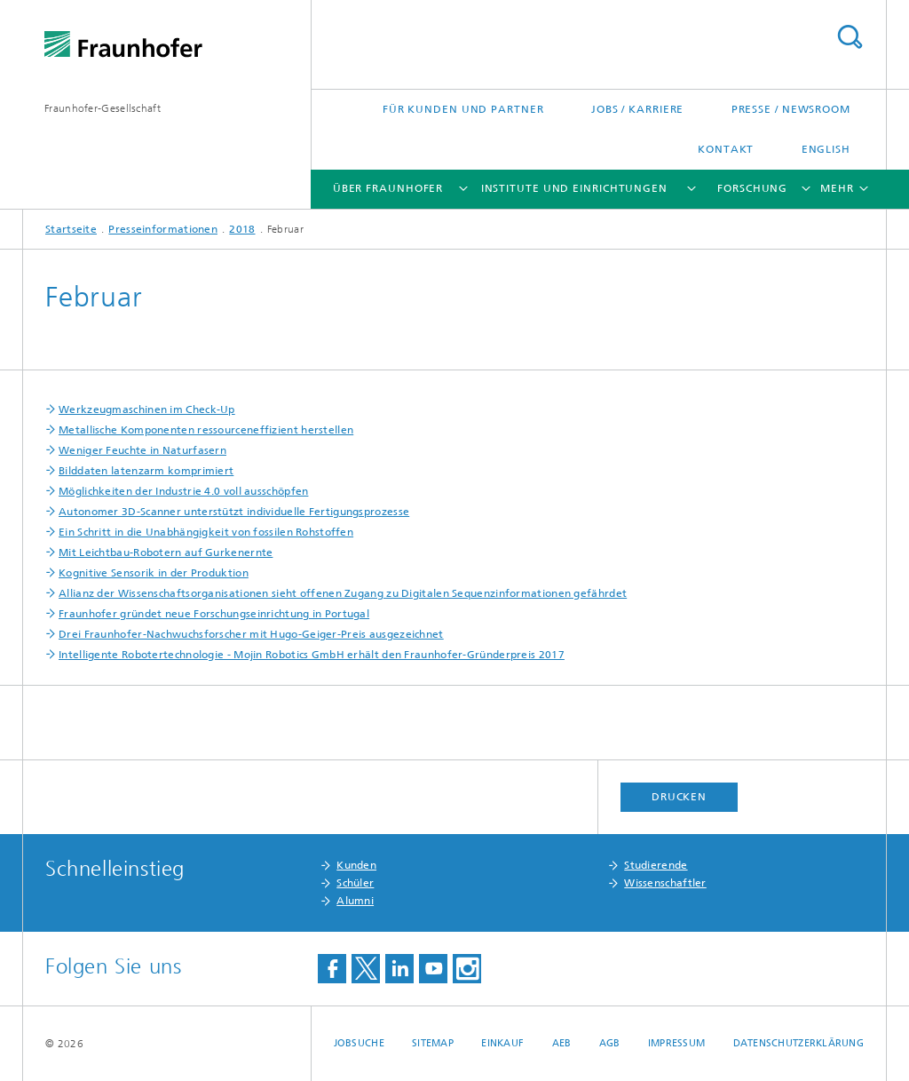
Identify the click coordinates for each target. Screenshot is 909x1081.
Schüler (355, 883)
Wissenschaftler (665, 883)
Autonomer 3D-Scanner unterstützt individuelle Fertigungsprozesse (234, 511)
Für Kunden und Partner (463, 109)
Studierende (655, 865)
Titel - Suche (849, 37)
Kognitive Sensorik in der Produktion (154, 573)
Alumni (355, 900)
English (826, 149)
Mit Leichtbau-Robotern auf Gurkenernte (166, 552)
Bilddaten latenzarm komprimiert (146, 471)
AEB (562, 1043)
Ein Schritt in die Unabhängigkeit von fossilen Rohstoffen (206, 532)
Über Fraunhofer (388, 188)
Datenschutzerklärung (799, 1043)
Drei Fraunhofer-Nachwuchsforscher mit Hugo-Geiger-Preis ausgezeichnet (251, 634)
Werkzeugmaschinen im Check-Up (147, 409)
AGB (609, 1043)
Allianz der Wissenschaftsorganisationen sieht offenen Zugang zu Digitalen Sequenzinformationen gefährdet (343, 593)
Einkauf (502, 1043)
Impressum (676, 1043)
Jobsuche (359, 1043)
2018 (242, 229)
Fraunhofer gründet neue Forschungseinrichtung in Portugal (214, 614)
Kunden (356, 865)
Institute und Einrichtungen (574, 188)
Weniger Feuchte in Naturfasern (142, 450)
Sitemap (433, 1043)
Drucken (679, 797)
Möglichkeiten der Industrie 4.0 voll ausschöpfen (183, 491)
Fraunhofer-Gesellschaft (102, 108)
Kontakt (726, 149)
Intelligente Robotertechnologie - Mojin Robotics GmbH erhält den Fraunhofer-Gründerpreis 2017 (312, 654)
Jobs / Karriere (637, 109)
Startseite (71, 229)
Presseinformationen (162, 229)
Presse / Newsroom (790, 109)
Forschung (752, 188)
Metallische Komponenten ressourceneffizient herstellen (206, 430)
